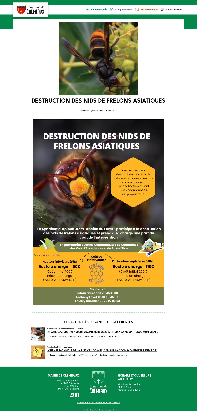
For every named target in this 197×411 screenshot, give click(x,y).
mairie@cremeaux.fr (68, 389)
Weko (97, 410)
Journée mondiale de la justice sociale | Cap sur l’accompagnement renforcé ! (102, 350)
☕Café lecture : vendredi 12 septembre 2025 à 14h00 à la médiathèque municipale (102, 332)
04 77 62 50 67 (71, 386)
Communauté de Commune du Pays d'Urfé (98, 403)
